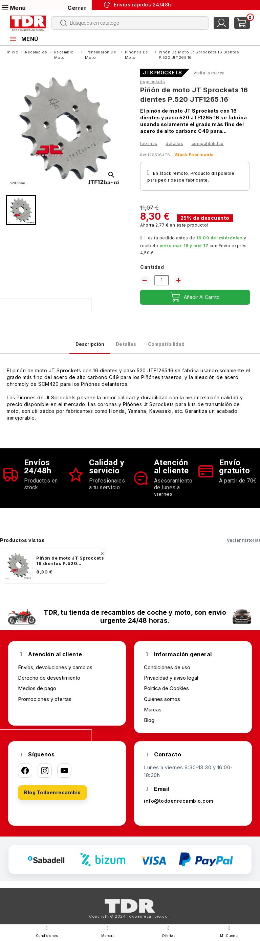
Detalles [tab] (125, 346)
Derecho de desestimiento (49, 683)
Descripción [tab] (71, 346)
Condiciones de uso (167, 672)
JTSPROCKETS (162, 72)
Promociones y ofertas (44, 704)
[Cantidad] (161, 280)
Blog (149, 725)
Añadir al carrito (195, 297)
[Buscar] (130, 23)
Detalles (174, 143)
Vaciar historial (243, 545)
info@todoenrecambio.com (179, 806)
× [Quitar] (102, 558)
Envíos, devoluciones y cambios (55, 672)
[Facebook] (25, 776)
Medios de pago (37, 693)
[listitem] (54, 570)
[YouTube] (64, 776)
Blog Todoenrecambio (52, 797)
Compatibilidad (208, 143)
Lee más (148, 143)
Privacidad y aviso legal (171, 683)
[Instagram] (45, 776)
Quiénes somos (162, 704)
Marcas (152, 714)
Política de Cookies (166, 693)
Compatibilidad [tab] (183, 346)
